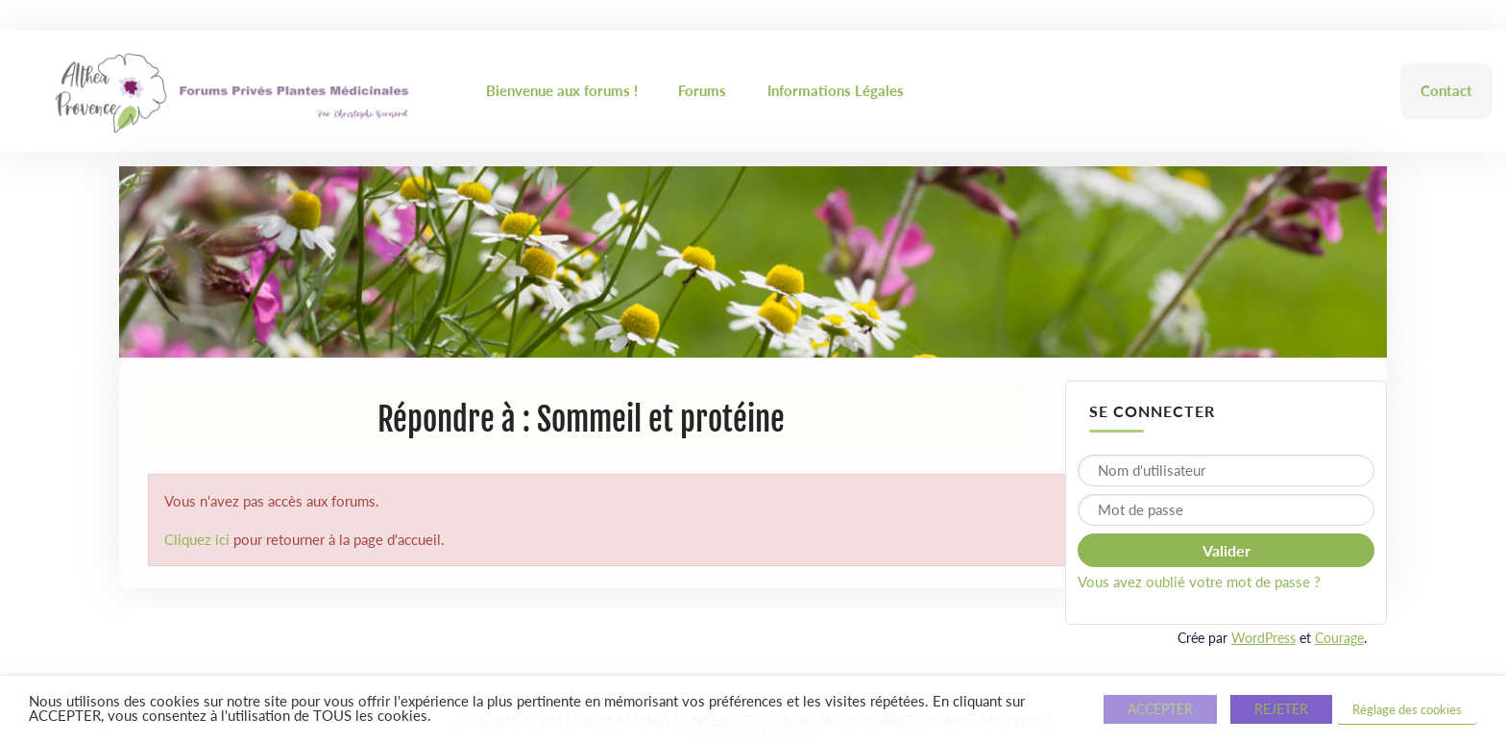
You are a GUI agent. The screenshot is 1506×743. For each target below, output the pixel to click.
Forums (702, 90)
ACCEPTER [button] (1160, 709)
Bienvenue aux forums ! (562, 90)
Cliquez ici (197, 539)
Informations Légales (835, 90)
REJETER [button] (1281, 709)
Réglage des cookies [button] (1407, 709)
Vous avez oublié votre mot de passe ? (1199, 581)
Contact (1446, 90)
